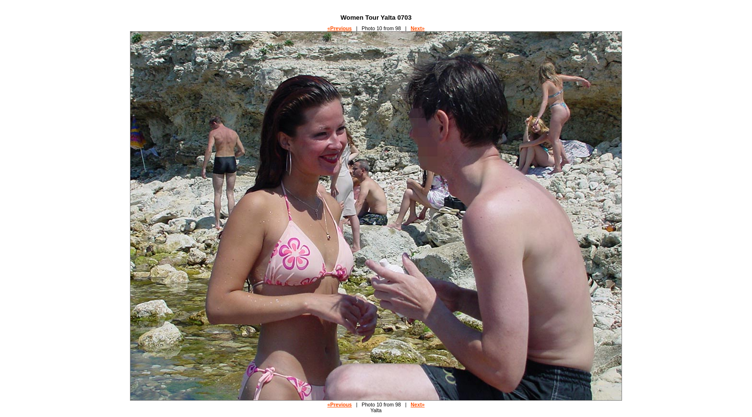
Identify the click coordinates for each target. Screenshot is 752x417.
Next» (417, 28)
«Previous (340, 28)
